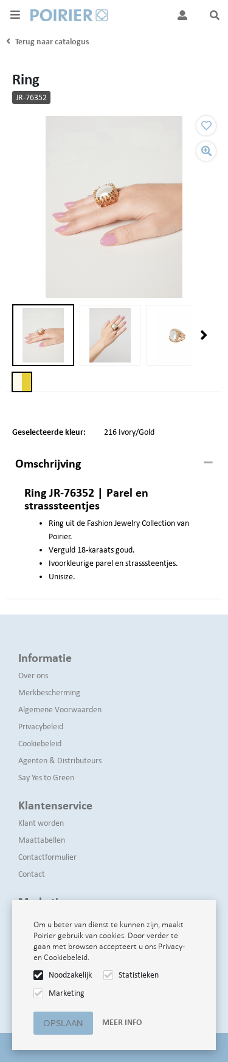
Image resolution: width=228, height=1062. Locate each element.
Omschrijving (48, 463)
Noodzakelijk (70, 974)
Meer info (122, 1022)
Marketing (67, 993)
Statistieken (139, 974)
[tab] (114, 464)
